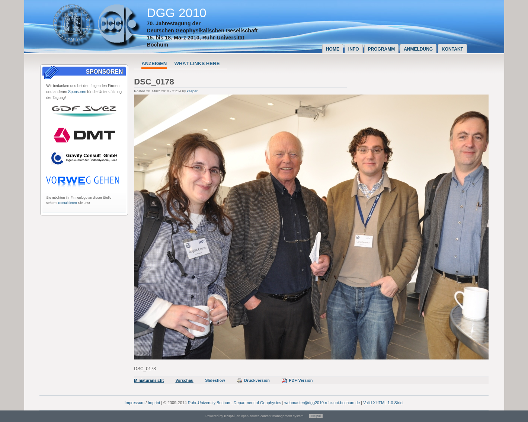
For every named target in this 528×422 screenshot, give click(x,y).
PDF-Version (297, 380)
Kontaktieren (67, 203)
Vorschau (184, 380)
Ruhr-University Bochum (209, 402)
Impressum (134, 402)
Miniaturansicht (149, 380)
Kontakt (452, 49)
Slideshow (215, 380)
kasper (192, 91)
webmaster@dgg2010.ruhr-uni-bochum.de (322, 402)
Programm (381, 49)
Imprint (154, 402)
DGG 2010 (177, 13)
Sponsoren (77, 92)
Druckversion (253, 380)
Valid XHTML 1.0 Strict (383, 402)
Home (332, 49)
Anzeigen (154, 63)
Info (353, 49)
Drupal (316, 416)
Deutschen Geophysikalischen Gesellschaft (202, 30)
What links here (197, 63)
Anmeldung (418, 49)
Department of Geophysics (257, 402)
